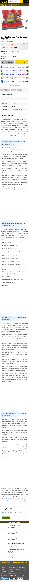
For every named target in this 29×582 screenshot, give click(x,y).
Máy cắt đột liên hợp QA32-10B (15, 532)
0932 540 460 (11, 572)
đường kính (13, 272)
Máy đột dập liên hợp (15, 4)
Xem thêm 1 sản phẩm (15, 85)
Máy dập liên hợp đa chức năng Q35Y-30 (12, 70)
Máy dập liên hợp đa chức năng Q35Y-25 (12, 74)
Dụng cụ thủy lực (7, 4)
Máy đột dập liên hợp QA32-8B (15, 526)
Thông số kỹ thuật (5, 90)
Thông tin (13, 90)
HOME (2, 4)
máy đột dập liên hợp (11, 499)
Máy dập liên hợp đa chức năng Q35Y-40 (12, 67)
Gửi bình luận (6, 518)
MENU (26, 1)
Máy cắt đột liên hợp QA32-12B (15, 538)
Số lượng (3, 58)
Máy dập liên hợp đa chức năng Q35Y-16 (12, 81)
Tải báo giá (24, 43)
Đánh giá (19, 90)
